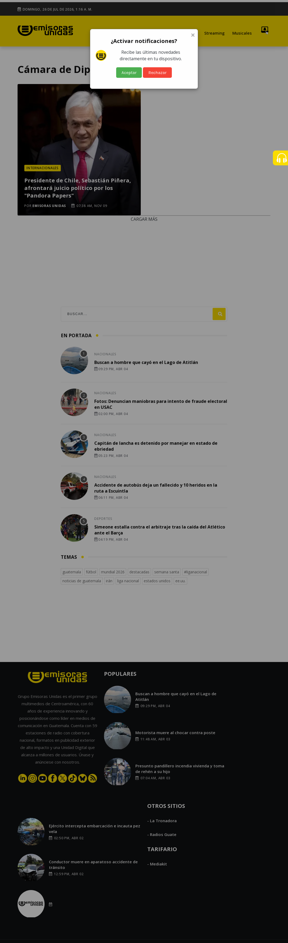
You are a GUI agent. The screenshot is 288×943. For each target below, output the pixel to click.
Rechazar (157, 72)
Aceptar (129, 72)
